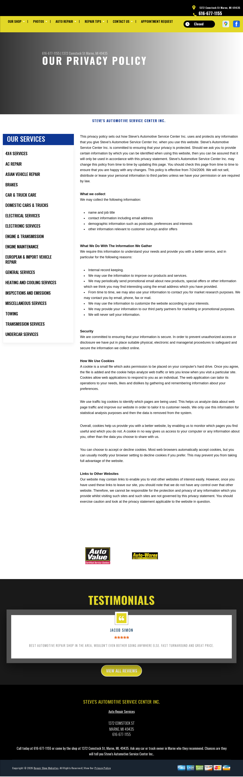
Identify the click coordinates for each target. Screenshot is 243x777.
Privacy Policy (102, 771)
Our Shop (15, 21)
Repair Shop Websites (46, 771)
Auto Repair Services (121, 714)
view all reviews (121, 672)
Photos (38, 21)
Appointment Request (157, 21)
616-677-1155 (210, 13)
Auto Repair (64, 21)
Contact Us (121, 21)
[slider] (121, 639)
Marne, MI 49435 (97, 53)
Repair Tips (93, 21)
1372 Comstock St (73, 53)
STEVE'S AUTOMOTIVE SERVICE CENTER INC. (129, 122)
